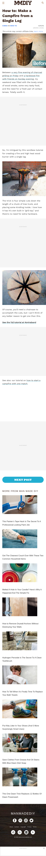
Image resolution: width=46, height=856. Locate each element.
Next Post (23, 479)
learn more (38, 31)
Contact (16, 826)
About (11, 826)
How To (13, 26)
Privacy (29, 826)
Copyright (23, 826)
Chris (5, 26)
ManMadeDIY (23, 813)
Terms (34, 826)
